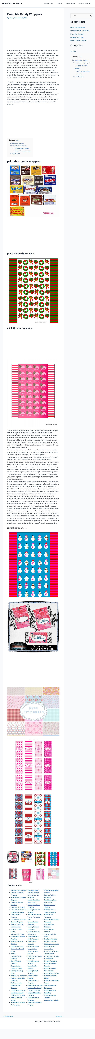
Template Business (12, 3)
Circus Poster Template (78, 27)
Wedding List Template (18, 1010)
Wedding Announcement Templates (49, 922)
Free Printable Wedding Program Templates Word (33, 922)
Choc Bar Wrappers (17, 932)
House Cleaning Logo (77, 34)
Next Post (59, 1026)
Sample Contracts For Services (80, 31)
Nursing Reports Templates (79, 41)
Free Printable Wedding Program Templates (33, 997)
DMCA (61, 4)
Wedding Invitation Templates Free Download (17, 997)
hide (17, 140)
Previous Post (8, 1026)
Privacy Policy (71, 4)
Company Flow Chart (77, 37)
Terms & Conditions (85, 4)
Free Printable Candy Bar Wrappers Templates (18, 917)
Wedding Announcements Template (16, 966)
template (73, 51)
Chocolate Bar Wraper (18, 944)
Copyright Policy (51, 4)
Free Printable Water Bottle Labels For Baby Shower (18, 958)
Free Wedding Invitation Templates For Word (17, 1005)
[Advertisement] (22, 35)
